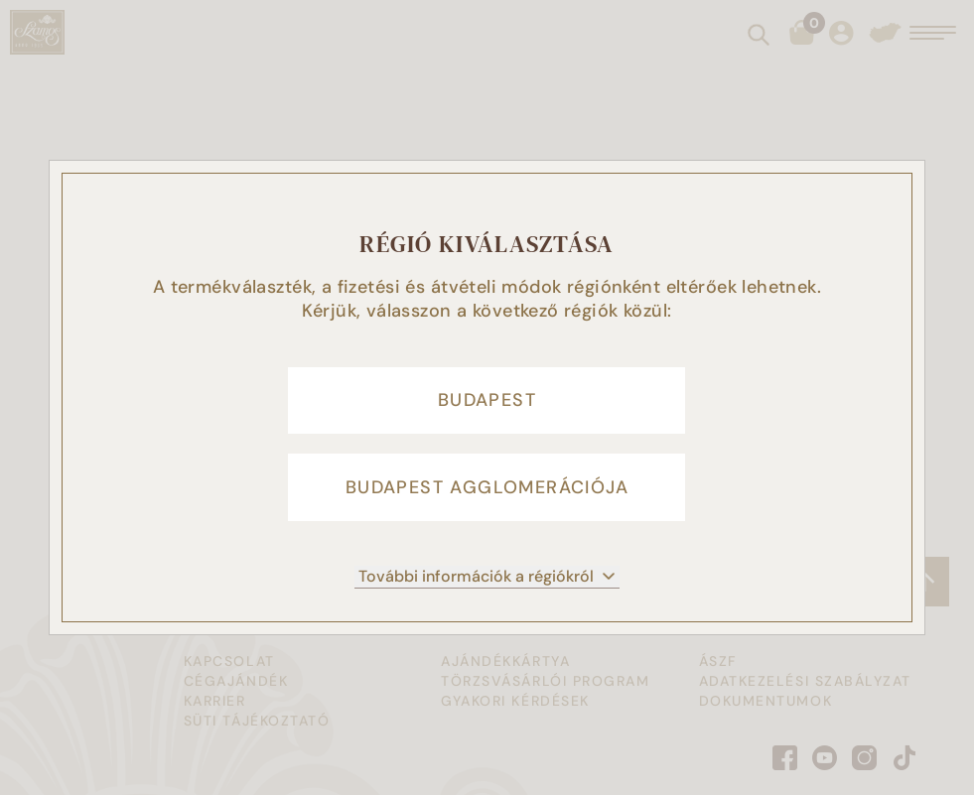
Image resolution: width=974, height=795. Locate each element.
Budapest (487, 399)
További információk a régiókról (487, 578)
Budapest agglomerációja (487, 488)
